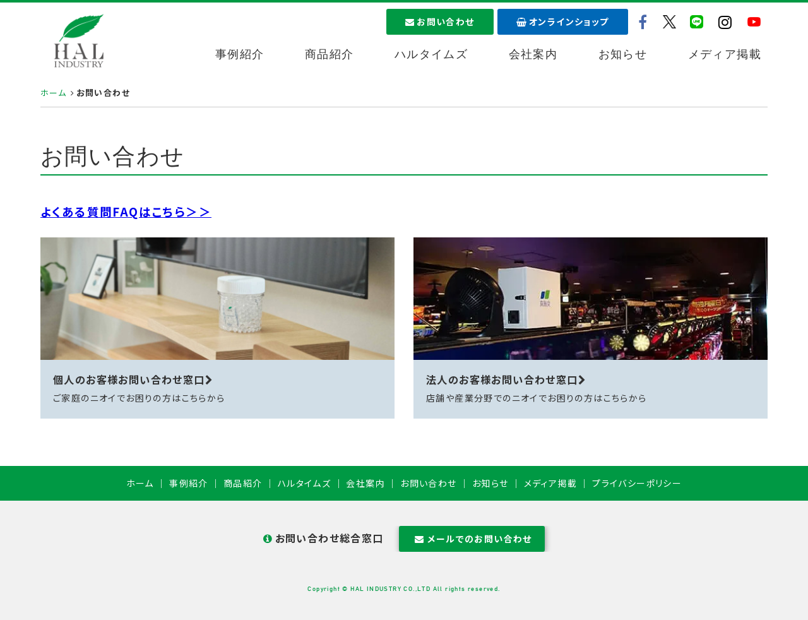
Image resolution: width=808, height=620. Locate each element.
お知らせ (623, 54)
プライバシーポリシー (637, 483)
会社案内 (533, 54)
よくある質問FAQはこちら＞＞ (125, 211)
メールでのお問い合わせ (472, 538)
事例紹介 (239, 54)
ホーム (53, 92)
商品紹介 (329, 54)
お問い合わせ (440, 21)
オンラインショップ (562, 21)
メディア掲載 (724, 54)
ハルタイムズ (431, 54)
